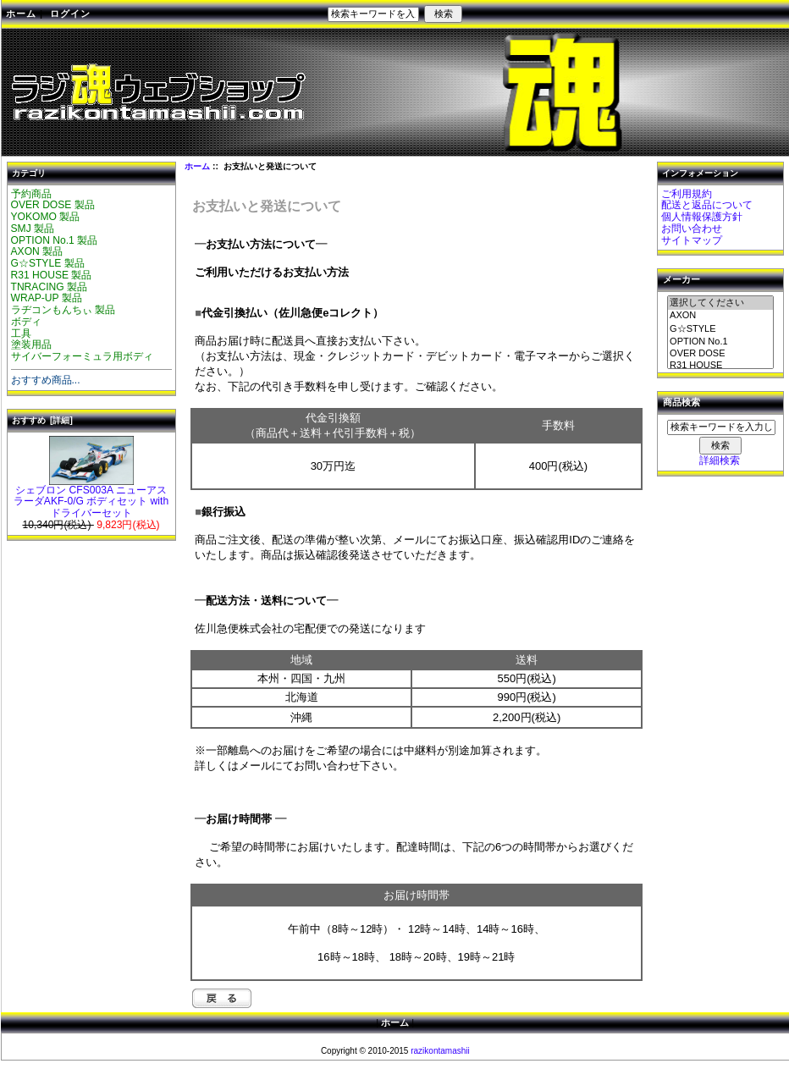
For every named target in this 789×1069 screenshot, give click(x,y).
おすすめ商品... (45, 380)
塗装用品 (31, 344)
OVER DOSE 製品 (53, 205)
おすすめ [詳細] (42, 420)
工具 (21, 333)
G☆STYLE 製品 (48, 263)
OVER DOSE (720, 354)
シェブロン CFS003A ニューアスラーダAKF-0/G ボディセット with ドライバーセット (91, 498)
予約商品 (31, 194)
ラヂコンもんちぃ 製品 (63, 310)
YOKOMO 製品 (45, 217)
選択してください (720, 303)
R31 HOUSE (720, 366)
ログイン (70, 13)
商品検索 (681, 403)
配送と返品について (707, 205)
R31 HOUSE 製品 (51, 275)
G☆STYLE (720, 329)
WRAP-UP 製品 (46, 298)
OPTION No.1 (720, 342)
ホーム (21, 13)
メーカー (681, 280)
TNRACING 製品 (49, 287)
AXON (720, 316)
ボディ (26, 322)
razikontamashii (440, 1050)
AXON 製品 (37, 251)
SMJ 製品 (33, 228)
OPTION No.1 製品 (54, 240)
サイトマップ (691, 240)
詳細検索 (719, 460)
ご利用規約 (686, 194)
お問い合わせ (691, 228)
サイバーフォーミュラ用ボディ (82, 356)
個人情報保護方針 (701, 217)
